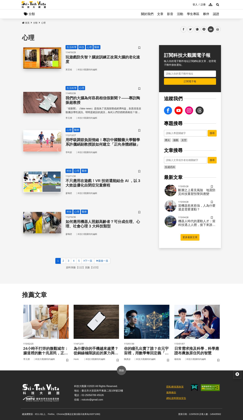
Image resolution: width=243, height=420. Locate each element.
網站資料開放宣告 (176, 398)
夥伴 (206, 14)
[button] (217, 4)
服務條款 (171, 392)
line (203, 29)
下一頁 (88, 260)
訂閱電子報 (190, 81)
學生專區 (193, 14)
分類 (35, 23)
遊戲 (175, 140)
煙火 (167, 140)
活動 (180, 14)
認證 (216, 14)
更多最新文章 (190, 237)
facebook (184, 29)
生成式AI (170, 167)
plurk (197, 29)
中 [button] (211, 29)
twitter (190, 29)
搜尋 (212, 133)
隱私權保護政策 (175, 386)
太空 (183, 140)
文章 (160, 14)
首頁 (25, 23)
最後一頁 (102, 260)
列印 (217, 29)
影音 (170, 14)
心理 (43, 23)
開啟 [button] (121, 370)
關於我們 (147, 14)
